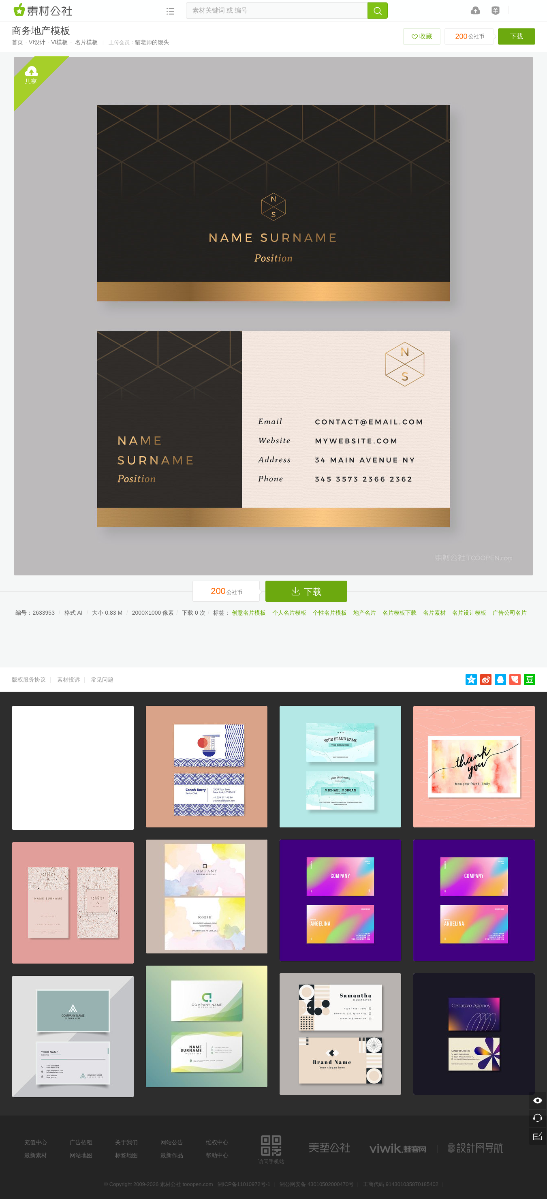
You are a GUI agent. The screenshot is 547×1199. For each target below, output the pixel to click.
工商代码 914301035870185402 (400, 1184)
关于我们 (126, 1142)
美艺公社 (329, 1148)
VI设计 (37, 42)
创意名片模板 (249, 612)
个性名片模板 (330, 612)
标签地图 (126, 1155)
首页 (17, 42)
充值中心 (35, 1142)
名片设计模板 (469, 612)
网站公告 (171, 1142)
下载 (516, 36)
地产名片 (364, 612)
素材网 (44, 10)
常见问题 (102, 679)
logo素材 (398, 1148)
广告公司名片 (510, 612)
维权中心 (217, 1142)
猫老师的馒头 (152, 42)
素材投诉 (68, 679)
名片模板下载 (399, 612)
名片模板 (86, 42)
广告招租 (81, 1142)
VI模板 (59, 42)
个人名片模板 (289, 612)
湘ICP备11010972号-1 (244, 1184)
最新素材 (35, 1155)
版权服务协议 (29, 679)
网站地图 (81, 1155)
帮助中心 (217, 1155)
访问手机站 (271, 1149)
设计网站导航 (476, 1148)
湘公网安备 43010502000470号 (317, 1184)
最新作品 (171, 1155)
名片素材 (434, 612)
